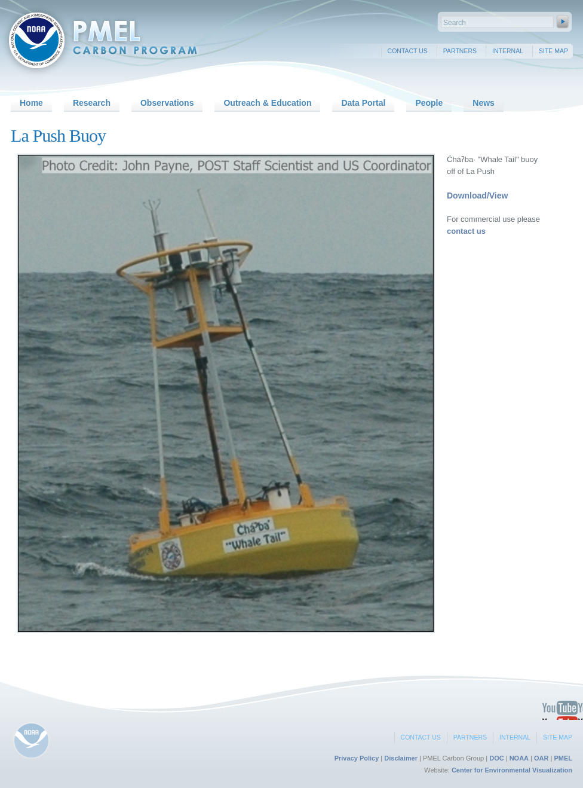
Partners (460, 50)
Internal (507, 50)
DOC (496, 758)
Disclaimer (401, 758)
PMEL (563, 758)
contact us (466, 231)
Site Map (553, 50)
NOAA (519, 758)
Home (31, 103)
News (483, 103)
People (429, 103)
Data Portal (363, 103)
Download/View (477, 195)
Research (92, 103)
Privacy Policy (357, 758)
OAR (541, 758)
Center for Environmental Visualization (512, 770)
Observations (167, 103)
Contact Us (408, 50)
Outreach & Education (267, 103)
